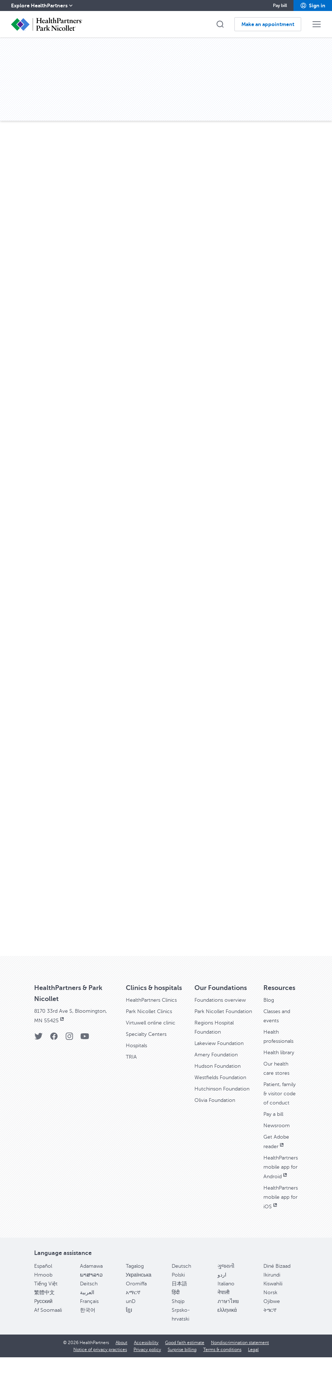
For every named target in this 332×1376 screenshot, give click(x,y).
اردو (222, 1293)
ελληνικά (227, 1329)
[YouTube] (84, 1038)
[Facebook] (54, 1038)
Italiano (226, 1302)
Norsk (270, 1311)
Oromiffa (136, 1302)
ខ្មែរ (129, 1329)
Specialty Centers (149, 1041)
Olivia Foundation (217, 1132)
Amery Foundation (218, 1070)
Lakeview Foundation (222, 1059)
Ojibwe (271, 1320)
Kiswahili (272, 1302)
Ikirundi (271, 1293)
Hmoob (43, 1293)
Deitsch (89, 1302)
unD (130, 1320)
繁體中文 (44, 1311)
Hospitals (138, 1052)
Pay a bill (275, 1127)
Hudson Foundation (220, 1081)
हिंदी (176, 1311)
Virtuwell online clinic (154, 1030)
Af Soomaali (48, 1329)
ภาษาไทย (228, 1320)
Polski (178, 1293)
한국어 (87, 1329)
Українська (139, 1293)
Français (89, 1320)
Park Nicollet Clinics (152, 1019)
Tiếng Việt (46, 1302)
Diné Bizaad (277, 1285)
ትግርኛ (270, 1329)
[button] (312, 5)
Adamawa (91, 1285)
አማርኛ (133, 1311)
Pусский (43, 1320)
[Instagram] (69, 1038)
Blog (269, 1000)
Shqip (178, 1320)
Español (43, 1285)
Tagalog (135, 1285)
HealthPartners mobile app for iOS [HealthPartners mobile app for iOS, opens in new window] (283, 1216)
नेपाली (224, 1311)
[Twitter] (38, 1038)
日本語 (179, 1302)
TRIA (132, 1063)
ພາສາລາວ (91, 1293)
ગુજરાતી (226, 1285)
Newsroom (278, 1138)
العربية (87, 1311)
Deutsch (181, 1285)
